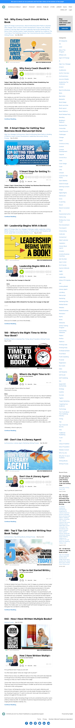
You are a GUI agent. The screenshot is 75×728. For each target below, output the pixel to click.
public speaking (64, 356)
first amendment (64, 225)
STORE (52, 7)
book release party (64, 114)
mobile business (63, 310)
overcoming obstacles (21, 231)
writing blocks (21, 537)
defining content (64, 186)
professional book (34, 231)
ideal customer (21, 29)
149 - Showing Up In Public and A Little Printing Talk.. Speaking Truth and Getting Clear (65, 480)
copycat (38, 27)
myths (61, 316)
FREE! (70, 7)
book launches (63, 105)
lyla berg (62, 292)
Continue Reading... (10, 119)
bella (60, 93)
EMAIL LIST (63, 10)
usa (60, 440)
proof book (62, 353)
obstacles (12, 231)
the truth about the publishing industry (64, 413)
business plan (21, 339)
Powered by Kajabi (67, 714)
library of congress (64, 280)
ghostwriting (63, 231)
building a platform (10, 339)
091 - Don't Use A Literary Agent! (22, 439)
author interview (64, 73)
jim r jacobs (62, 265)
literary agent (18, 443)
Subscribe (65, 28)
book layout (63, 108)
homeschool (62, 237)
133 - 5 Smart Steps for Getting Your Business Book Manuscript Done (24, 129)
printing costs (63, 344)
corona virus (63, 157)
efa (60, 211)
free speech (63, 228)
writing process (9, 35)
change (10, 27)
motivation (62, 313)
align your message (10, 134)
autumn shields (64, 79)
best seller (62, 96)
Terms (39, 719)
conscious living (64, 143)
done (60, 199)
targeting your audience (41, 31)
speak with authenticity (16, 233)
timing (27, 339)
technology (62, 409)
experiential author (65, 214)
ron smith (62, 366)
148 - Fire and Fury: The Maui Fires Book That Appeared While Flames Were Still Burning (64, 499)
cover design (63, 163)
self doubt (62, 375)
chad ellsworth (63, 131)
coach (14, 27)
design (61, 189)
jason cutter (63, 262)
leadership (29, 29)
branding (61, 117)
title (60, 429)
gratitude (62, 234)
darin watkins (63, 180)
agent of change (9, 25)
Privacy (45, 719)
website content (64, 450)
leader (36, 229)
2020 (60, 47)
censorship (62, 128)
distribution (62, 195)
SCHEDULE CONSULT (14, 7)
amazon (61, 67)
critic (43, 27)
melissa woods (63, 304)
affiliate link (62, 55)
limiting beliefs (63, 286)
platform (61, 341)
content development (29, 27)
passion (61, 335)
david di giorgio (63, 183)
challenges (30, 229)
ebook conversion (64, 208)
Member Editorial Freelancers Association (61, 719)
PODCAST (32, 7)
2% (60, 44)
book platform (40, 25)
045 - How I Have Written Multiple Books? (28, 619)
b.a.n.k (61, 87)
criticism (61, 172)
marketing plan (44, 29)
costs (60, 160)
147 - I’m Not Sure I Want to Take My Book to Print (65, 550)
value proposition (46, 33)
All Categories (63, 41)
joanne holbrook (64, 268)
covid (60, 166)
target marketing (28, 31)
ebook (61, 205)
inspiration (62, 243)
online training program (15, 31)
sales (60, 369)
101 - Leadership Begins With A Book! (25, 225)
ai (59, 61)
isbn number (63, 259)
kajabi (60, 271)
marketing (26, 443)
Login (70, 10)
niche (6, 31)
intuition (61, 251)
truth (61, 437)
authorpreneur (19, 25)
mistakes (61, 307)
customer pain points (64, 522)
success (61, 395)
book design (62, 102)
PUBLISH (46, 7)
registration (62, 363)
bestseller (62, 99)
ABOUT (25, 7)
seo (60, 381)
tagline (61, 398)
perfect (61, 338)
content (19, 27)
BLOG (65, 7)
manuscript (36, 29)
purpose (61, 360)
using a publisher (64, 443)
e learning (13, 29)
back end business (30, 25)
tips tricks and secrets (33, 33)
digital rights (63, 193)
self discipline (44, 231)
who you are (63, 453)
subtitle (61, 392)
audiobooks (62, 70)
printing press (63, 347)
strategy (61, 389)
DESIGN (39, 7)
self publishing (63, 378)
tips (15, 537)
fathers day (62, 217)
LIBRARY (59, 7)
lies (60, 283)
